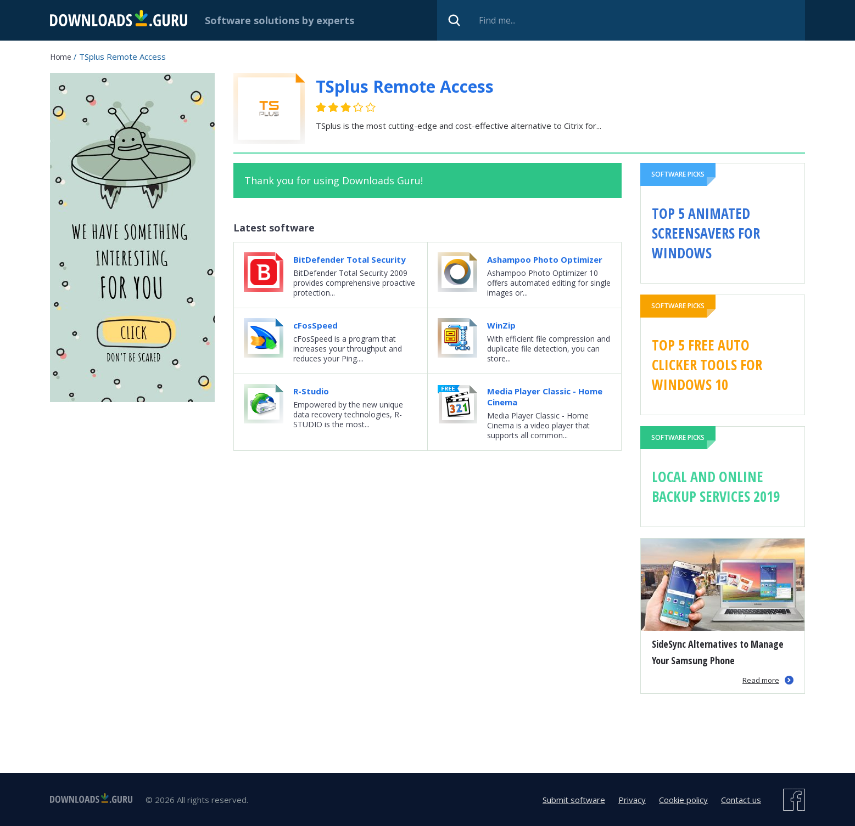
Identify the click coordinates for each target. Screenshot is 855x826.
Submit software (574, 799)
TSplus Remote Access (405, 86)
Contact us (741, 799)
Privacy (632, 799)
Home (60, 57)
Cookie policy (683, 799)
